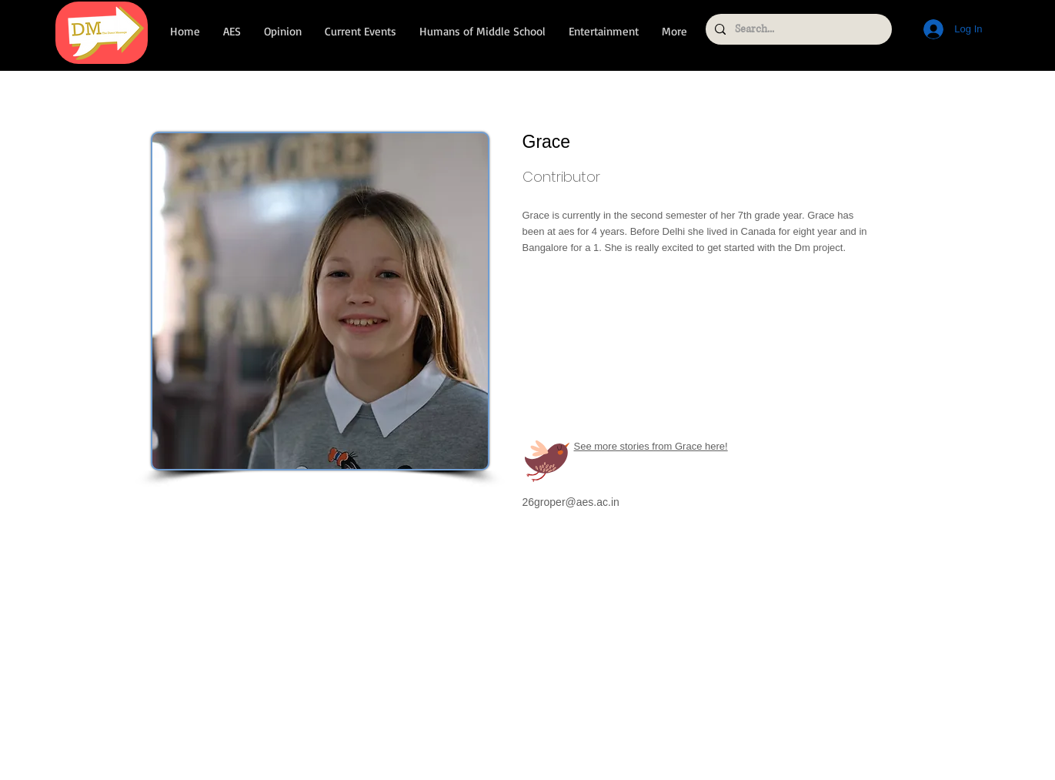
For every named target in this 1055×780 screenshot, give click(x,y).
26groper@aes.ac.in (570, 502)
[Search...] (797, 29)
